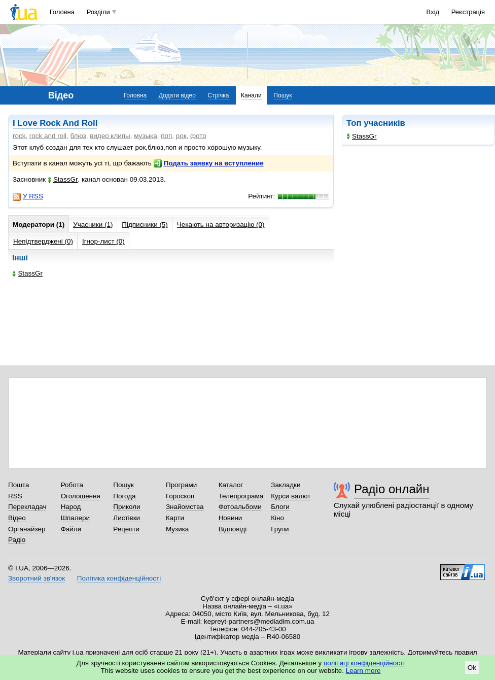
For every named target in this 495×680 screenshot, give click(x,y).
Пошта (18, 485)
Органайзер (26, 529)
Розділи (98, 12)
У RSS (28, 196)
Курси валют (290, 496)
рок (181, 136)
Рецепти (126, 529)
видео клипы (110, 136)
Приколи (126, 507)
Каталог (231, 485)
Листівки (126, 518)
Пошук (282, 95)
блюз (78, 136)
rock (19, 136)
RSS (15, 496)
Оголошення (80, 496)
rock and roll (47, 136)
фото (198, 136)
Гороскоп (180, 496)
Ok (472, 667)
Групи (280, 529)
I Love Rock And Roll (55, 123)
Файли (71, 529)
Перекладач (27, 507)
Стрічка (218, 95)
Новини (230, 518)
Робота (72, 485)
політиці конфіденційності (364, 663)
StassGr (361, 136)
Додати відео (177, 95)
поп (166, 136)
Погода (124, 496)
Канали (251, 95)
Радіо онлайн (392, 489)
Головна (62, 12)
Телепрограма (241, 496)
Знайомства (185, 507)
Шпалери (75, 518)
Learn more (363, 670)
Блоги (280, 507)
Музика (177, 529)
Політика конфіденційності (119, 578)
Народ (71, 507)
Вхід (433, 12)
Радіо (16, 539)
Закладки (285, 485)
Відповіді (233, 529)
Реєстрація (468, 12)
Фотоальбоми (240, 507)
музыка (145, 136)
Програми (181, 485)
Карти (175, 518)
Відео (17, 518)
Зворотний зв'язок (36, 578)
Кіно (277, 518)
